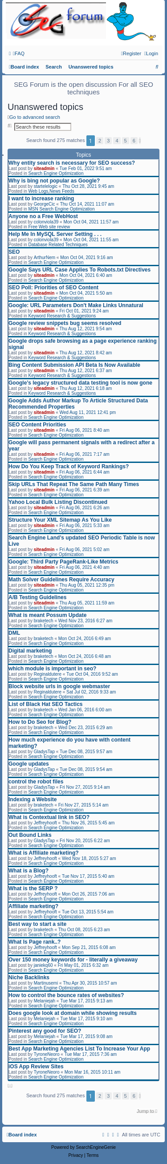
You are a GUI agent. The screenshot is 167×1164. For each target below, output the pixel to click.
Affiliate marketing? (33, 906)
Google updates (28, 764)
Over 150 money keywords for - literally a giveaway (73, 960)
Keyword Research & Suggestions (62, 315)
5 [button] (125, 140)
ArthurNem (44, 257)
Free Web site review (49, 226)
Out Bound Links (30, 835)
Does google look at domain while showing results (72, 1013)
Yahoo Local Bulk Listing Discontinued (57, 502)
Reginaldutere (47, 674)
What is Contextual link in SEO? (49, 817)
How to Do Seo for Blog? (39, 722)
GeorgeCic (44, 204)
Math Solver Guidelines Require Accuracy (61, 579)
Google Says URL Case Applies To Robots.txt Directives (79, 270)
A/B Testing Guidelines (37, 597)
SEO (14, 252)
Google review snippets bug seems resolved (64, 323)
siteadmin (44, 168)
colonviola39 (46, 221)
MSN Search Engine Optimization (61, 209)
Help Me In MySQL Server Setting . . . (55, 234)
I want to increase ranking (41, 198)
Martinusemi (46, 983)
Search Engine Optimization (55, 173)
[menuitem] (18, 53)
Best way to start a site (37, 924)
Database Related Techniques (57, 244)
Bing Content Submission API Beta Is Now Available (74, 365)
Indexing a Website (32, 799)
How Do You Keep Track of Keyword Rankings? (68, 466)
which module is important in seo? (52, 668)
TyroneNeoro (47, 1054)
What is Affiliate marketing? (43, 853)
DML (14, 633)
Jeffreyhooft (45, 822)
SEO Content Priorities (37, 425)
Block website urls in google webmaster (59, 686)
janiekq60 (43, 965)
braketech (43, 620)
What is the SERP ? (32, 888)
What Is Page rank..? (34, 942)
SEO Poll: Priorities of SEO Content (53, 287)
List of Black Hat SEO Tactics (45, 704)
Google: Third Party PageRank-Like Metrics (63, 562)
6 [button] (134, 140)
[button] (140, 140)
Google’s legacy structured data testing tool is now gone (80, 383)
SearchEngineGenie (96, 1147)
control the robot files (35, 782)
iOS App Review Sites (36, 1066)
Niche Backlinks (28, 977)
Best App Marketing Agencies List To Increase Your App (79, 1049)
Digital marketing (30, 651)
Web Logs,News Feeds (51, 191)
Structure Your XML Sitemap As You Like (60, 520)
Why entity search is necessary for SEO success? (71, 163)
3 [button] (108, 140)
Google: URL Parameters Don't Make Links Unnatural (75, 305)
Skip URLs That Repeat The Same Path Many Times (73, 484)
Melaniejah (44, 1000)
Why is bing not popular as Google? (54, 181)
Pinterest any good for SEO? (44, 1031)
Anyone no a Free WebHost (43, 216)
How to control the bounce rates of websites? (66, 995)
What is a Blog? (28, 871)
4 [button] (116, 140)
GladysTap (44, 751)
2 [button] (99, 140)
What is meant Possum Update (47, 615)
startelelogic (45, 186)
